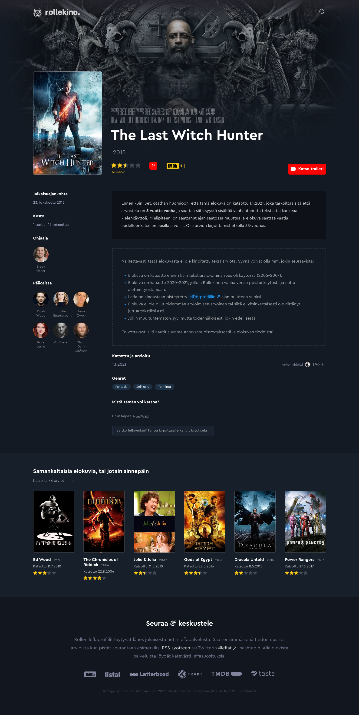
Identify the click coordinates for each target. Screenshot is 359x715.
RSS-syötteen (176, 647)
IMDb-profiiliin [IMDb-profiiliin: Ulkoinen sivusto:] (201, 297)
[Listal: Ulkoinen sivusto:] (111, 674)
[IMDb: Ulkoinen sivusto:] (90, 674)
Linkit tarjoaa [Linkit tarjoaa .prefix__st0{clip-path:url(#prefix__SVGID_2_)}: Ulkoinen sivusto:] (131, 416)
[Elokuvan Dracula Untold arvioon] (255, 533)
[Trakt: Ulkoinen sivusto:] (191, 674)
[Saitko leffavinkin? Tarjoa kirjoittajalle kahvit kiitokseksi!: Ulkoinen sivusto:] (163, 430)
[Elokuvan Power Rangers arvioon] (305, 533)
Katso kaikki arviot (53, 480)
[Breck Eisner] (41, 260)
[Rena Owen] (81, 305)
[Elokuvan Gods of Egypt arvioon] (204, 533)
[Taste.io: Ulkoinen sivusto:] (263, 674)
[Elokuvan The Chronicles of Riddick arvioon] (104, 536)
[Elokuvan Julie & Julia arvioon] (154, 533)
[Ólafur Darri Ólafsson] (81, 338)
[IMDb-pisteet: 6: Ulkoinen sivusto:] (177, 166)
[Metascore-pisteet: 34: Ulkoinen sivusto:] (154, 166)
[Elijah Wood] (41, 305)
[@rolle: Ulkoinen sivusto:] (314, 364)
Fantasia (121, 386)
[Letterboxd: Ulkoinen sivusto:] (149, 674)
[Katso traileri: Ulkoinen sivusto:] (307, 165)
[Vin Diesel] (61, 338)
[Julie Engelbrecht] (61, 305)
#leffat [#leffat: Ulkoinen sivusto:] (225, 647)
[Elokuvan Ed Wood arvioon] (53, 533)
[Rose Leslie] (41, 338)
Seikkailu (142, 386)
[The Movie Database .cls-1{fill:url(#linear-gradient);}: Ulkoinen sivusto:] (227, 674)
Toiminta (164, 386)
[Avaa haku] (322, 9)
